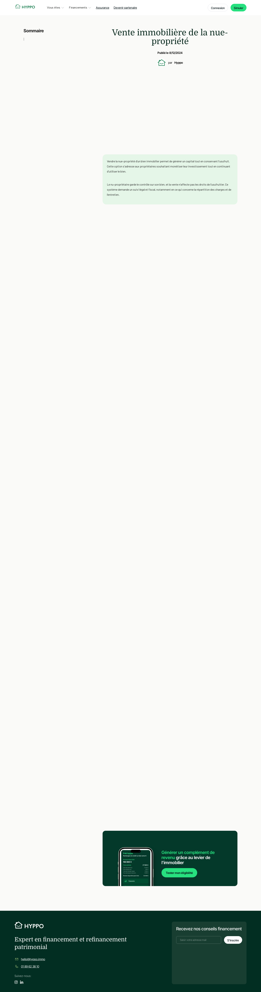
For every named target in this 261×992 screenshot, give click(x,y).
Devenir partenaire (125, 7)
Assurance (102, 7)
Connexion (218, 8)
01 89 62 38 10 (30, 966)
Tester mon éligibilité (179, 872)
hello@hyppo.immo (33, 959)
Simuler (238, 8)
